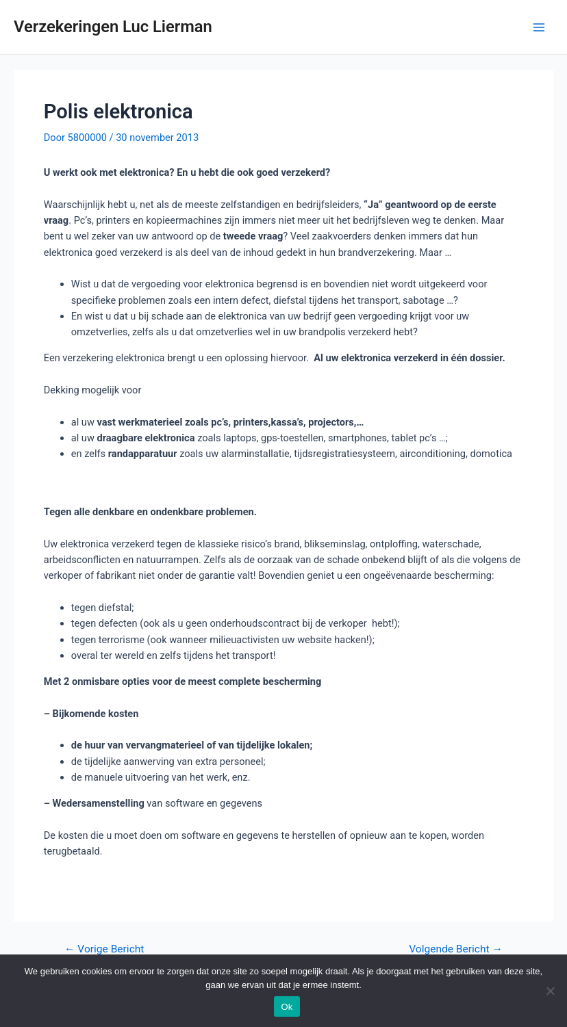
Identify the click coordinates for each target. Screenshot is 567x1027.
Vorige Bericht (104, 949)
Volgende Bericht (456, 949)
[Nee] (550, 991)
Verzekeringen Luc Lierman (113, 26)
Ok (286, 1007)
